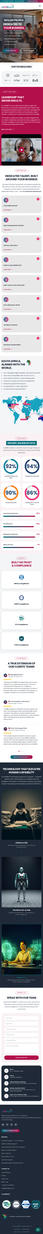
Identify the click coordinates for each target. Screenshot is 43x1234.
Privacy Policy (25, 1232)
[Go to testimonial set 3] (24, 751)
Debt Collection (6, 1153)
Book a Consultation (10, 1130)
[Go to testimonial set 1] (19, 751)
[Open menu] (40, 6)
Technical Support (7, 1160)
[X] (11, 1124)
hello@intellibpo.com (7, 1188)
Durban (3, 1175)
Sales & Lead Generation (9, 1150)
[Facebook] (7, 1124)
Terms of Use (17, 1232)
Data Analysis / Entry (7, 1156)
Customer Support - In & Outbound (12, 1141)
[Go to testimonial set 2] (21, 751)
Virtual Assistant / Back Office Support (13, 1147)
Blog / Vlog (4, 1182)
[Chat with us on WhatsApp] (38, 1230)
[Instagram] (15, 1124)
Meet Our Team (7, 129)
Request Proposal (21, 1057)
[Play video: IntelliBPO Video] (21, 150)
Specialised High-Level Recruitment (12, 1163)
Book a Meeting (11, 50)
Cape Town (4, 1179)
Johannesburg (5, 1172)
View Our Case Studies (21, 757)
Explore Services (28, 50)
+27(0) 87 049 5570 (7, 1185)
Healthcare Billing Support (9, 1144)
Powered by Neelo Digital (21, 1229)
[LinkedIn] (3, 1124)
